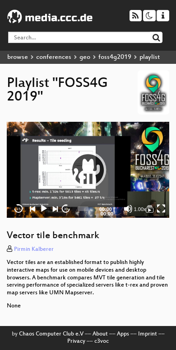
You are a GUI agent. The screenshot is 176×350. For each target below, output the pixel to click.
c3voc (101, 341)
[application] (88, 170)
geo (84, 57)
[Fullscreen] (161, 208)
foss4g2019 (114, 57)
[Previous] (32, 208)
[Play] (43, 208)
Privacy (76, 341)
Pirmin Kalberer (34, 249)
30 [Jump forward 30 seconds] (66, 209)
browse (17, 57)
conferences (53, 57)
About (100, 334)
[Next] (55, 208)
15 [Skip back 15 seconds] (19, 209)
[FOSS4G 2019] (149, 208)
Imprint (147, 334)
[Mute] (128, 208)
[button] (88, 169)
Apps (123, 334)
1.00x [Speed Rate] (140, 209)
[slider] (83, 208)
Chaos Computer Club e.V (51, 334)
